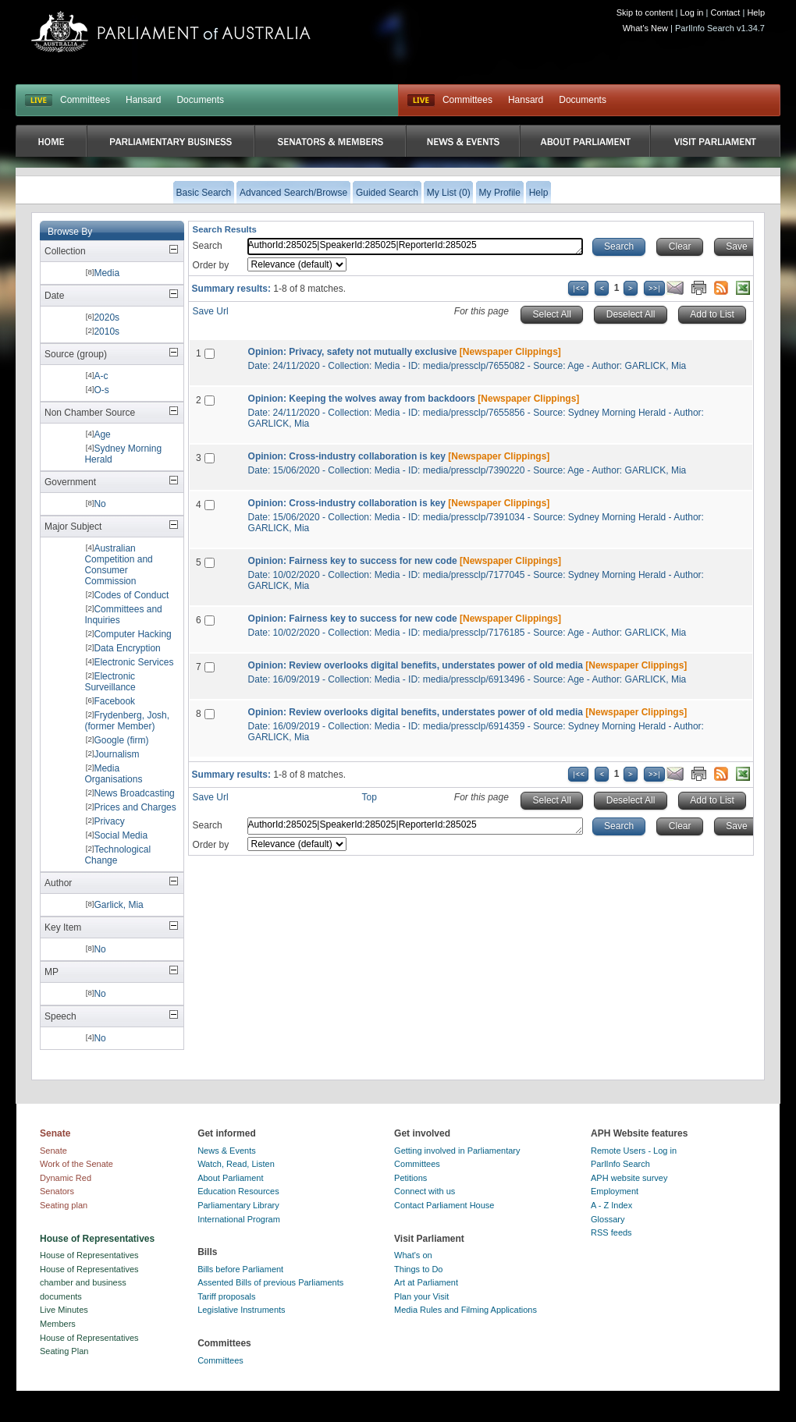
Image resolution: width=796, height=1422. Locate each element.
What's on (413, 1255)
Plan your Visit (421, 1296)
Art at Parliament (426, 1282)
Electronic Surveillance (109, 682)
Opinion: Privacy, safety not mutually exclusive (352, 351)
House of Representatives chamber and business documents (89, 1282)
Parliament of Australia (171, 31)
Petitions (410, 1178)
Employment (614, 1191)
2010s (106, 331)
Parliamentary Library (238, 1205)
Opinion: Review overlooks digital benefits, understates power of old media (415, 665)
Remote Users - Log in (634, 1150)
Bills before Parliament (240, 1269)
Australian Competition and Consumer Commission (118, 565)
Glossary (607, 1219)
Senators (57, 1191)
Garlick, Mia (118, 904)
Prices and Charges (135, 807)
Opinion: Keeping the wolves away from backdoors (361, 398)
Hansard (143, 99)
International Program (238, 1219)
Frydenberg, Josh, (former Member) (126, 721)
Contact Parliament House (444, 1205)
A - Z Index (611, 1205)
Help (756, 12)
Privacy (109, 821)
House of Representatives (89, 1255)
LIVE (38, 100)
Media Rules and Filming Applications (465, 1309)
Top (369, 797)
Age (102, 434)
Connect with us (424, 1191)
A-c (101, 376)
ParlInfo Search (620, 1163)
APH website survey (629, 1178)
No (99, 503)
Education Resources (238, 1191)
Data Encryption (127, 648)
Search (207, 245)
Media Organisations (113, 774)
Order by (211, 265)
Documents (200, 99)
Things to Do (418, 1269)
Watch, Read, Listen (236, 1163)
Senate (53, 1150)
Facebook (114, 701)
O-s (101, 390)
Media (106, 273)
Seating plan (63, 1205)
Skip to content (645, 12)
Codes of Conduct (131, 595)
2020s (106, 317)
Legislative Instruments (241, 1309)
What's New (645, 28)
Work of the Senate (76, 1163)
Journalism (116, 754)
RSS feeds (611, 1232)
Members (58, 1323)
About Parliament (230, 1178)
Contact (725, 12)
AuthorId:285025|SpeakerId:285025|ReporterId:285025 (415, 246)
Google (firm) (121, 740)
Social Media (120, 835)
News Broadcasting (134, 793)
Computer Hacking (132, 634)
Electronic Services (133, 662)
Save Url (211, 311)
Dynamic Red (65, 1178)
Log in (692, 12)
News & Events (226, 1150)
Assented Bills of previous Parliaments (270, 1282)
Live (421, 100)
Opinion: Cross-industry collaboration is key (347, 456)
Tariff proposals (226, 1296)
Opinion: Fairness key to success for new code (352, 560)
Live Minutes (64, 1309)
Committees (85, 99)
